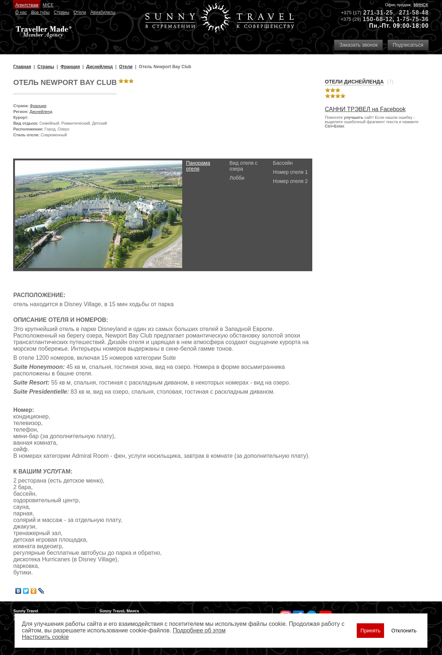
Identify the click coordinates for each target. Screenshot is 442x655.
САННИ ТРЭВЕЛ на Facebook (365, 109)
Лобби (237, 178)
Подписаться (408, 45)
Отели (80, 12)
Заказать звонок (358, 45)
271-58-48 (414, 12)
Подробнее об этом (199, 630)
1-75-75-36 (412, 19)
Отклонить (403, 630)
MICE (48, 5)
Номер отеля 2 (290, 181)
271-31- (374, 12)
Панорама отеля (198, 166)
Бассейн (283, 163)
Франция (38, 106)
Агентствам (26, 5)
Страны (62, 12)
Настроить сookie (45, 637)
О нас (21, 12)
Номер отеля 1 (290, 172)
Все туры (40, 12)
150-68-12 (377, 19)
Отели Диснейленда (354, 82)
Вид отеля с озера (244, 166)
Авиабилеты (103, 12)
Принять (370, 630)
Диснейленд (41, 111)
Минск (421, 5)
